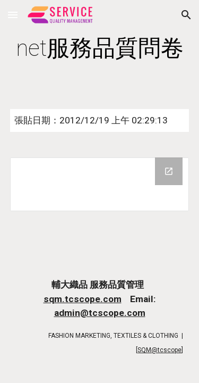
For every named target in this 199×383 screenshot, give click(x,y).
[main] (99, 48)
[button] (12, 14)
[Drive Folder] (99, 184)
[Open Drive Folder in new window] (169, 171)
